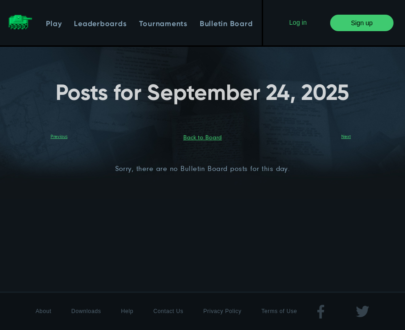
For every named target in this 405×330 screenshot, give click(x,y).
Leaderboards (100, 24)
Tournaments (163, 24)
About (43, 311)
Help (127, 311)
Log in (298, 22)
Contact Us (168, 311)
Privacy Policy (222, 311)
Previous (59, 136)
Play (54, 24)
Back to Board (202, 137)
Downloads (86, 311)
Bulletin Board (226, 24)
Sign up (361, 23)
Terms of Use (279, 311)
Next (346, 136)
